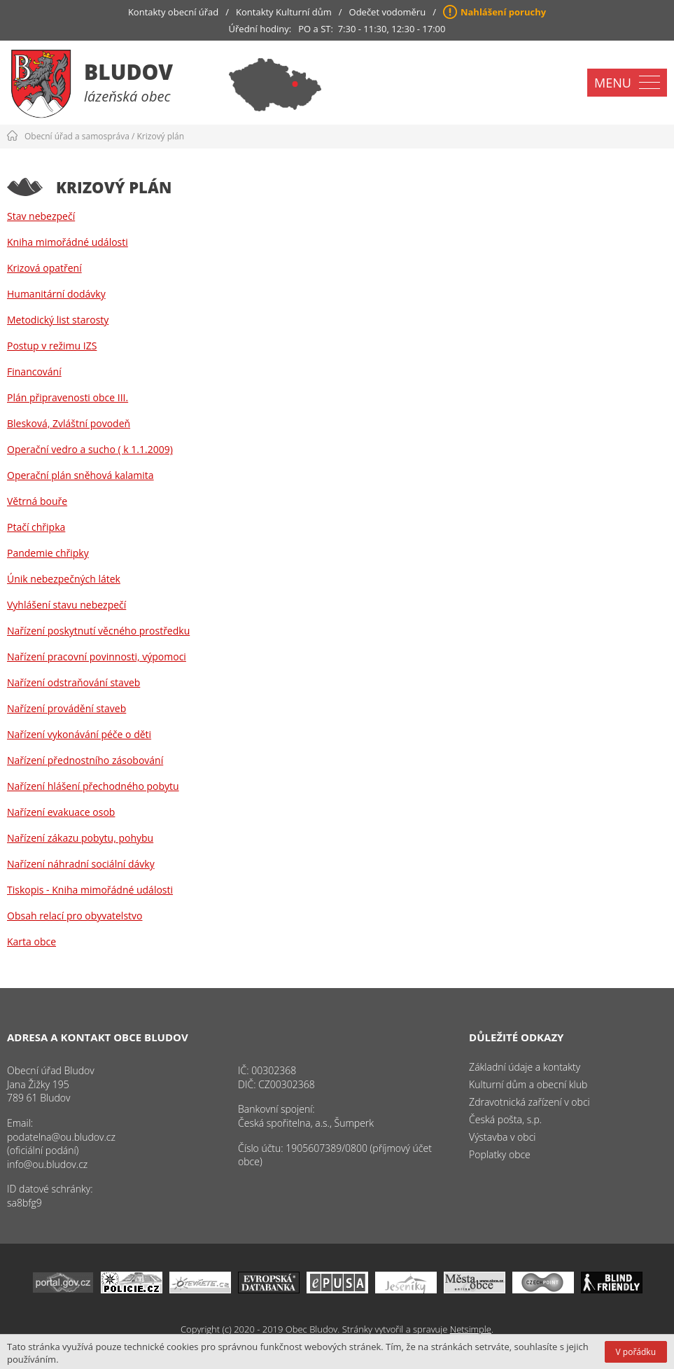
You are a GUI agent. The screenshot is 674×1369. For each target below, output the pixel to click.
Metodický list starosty (57, 319)
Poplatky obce (500, 1154)
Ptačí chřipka (36, 527)
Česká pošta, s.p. (505, 1119)
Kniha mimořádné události (67, 242)
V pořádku (636, 1352)
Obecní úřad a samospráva (76, 136)
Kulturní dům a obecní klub (528, 1084)
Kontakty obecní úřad (173, 12)
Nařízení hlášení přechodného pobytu (93, 786)
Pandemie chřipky (48, 553)
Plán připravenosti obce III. (67, 397)
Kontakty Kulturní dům (284, 12)
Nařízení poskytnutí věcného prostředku (98, 630)
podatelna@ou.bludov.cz (61, 1137)
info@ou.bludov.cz (47, 1164)
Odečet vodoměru (387, 12)
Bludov (128, 71)
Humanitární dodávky (56, 293)
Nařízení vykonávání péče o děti (79, 734)
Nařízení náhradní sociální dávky (81, 863)
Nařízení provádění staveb (66, 708)
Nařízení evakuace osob (61, 812)
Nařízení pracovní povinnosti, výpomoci (96, 656)
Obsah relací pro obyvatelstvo (74, 915)
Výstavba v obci (502, 1137)
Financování (34, 371)
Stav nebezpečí (41, 216)
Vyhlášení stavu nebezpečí (66, 604)
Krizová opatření (44, 268)
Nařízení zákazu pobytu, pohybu (80, 838)
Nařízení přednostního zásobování (85, 760)
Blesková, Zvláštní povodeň (68, 423)
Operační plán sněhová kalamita (80, 475)
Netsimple (470, 1329)
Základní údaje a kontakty (524, 1066)
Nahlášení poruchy (503, 12)
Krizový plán (161, 136)
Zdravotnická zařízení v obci (529, 1102)
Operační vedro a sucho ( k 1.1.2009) (90, 449)
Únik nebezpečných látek (63, 578)
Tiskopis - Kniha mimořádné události (90, 889)
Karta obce (31, 941)
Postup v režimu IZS (52, 345)
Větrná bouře (37, 501)
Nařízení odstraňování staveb (73, 682)
